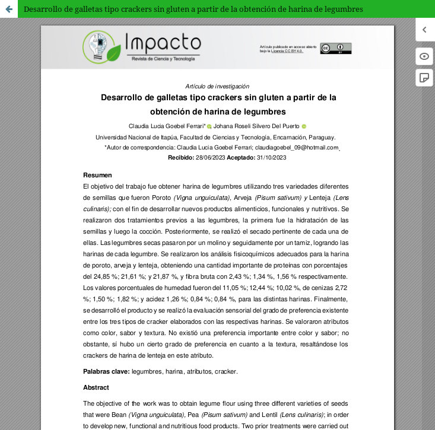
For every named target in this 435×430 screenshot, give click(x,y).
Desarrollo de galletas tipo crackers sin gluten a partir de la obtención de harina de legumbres (193, 9)
